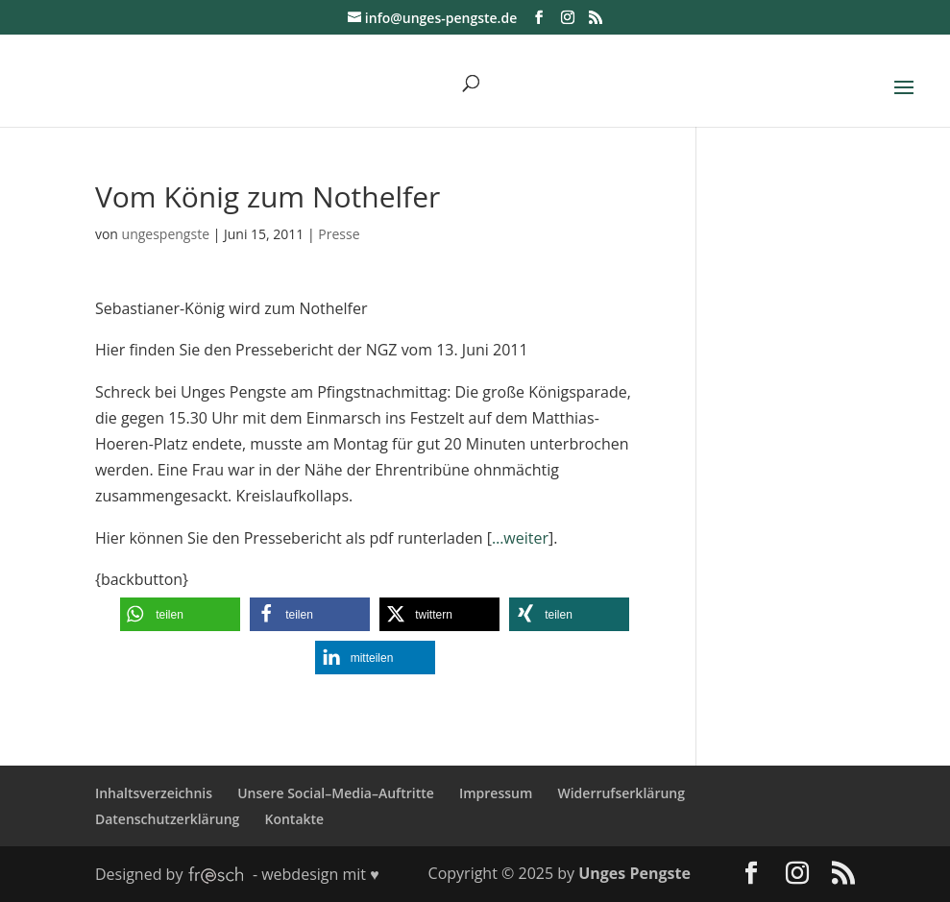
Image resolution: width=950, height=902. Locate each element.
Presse (338, 234)
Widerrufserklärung (621, 793)
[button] (180, 614)
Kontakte (294, 819)
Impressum (495, 793)
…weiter (520, 538)
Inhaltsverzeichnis (153, 793)
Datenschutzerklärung (167, 819)
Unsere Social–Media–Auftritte (335, 793)
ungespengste (165, 234)
